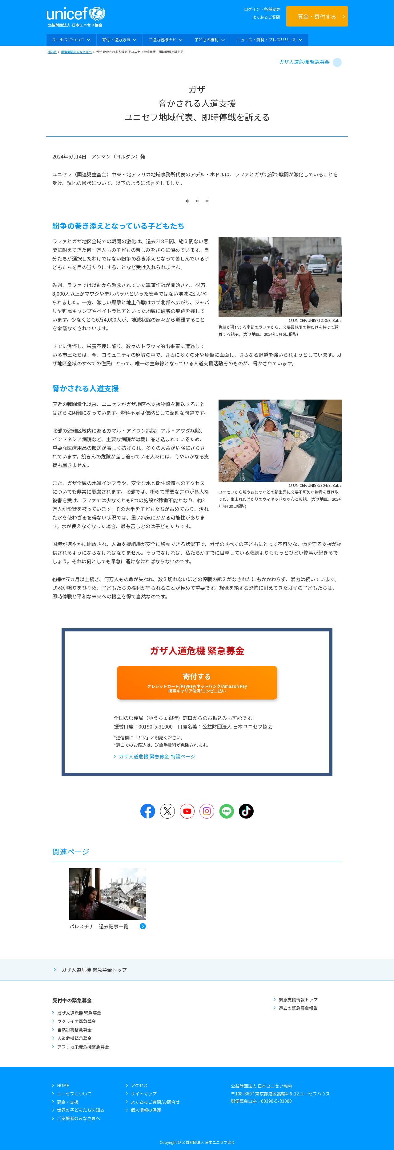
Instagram (206, 811)
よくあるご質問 (266, 17)
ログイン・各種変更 (262, 9)
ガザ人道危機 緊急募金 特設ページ (157, 756)
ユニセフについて (74, 1093)
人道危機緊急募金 (74, 1038)
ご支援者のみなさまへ (78, 1118)
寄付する (197, 682)
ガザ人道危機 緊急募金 (304, 61)
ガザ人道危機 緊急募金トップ (94, 969)
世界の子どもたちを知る (80, 1110)
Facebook (147, 811)
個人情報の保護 (146, 1110)
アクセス (139, 1085)
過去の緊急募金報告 (298, 1008)
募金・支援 (67, 1102)
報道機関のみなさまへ (76, 51)
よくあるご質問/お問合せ (155, 1102)
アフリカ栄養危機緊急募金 (83, 1047)
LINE (226, 811)
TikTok (246, 811)
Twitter (167, 811)
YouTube (187, 811)
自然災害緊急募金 (74, 1030)
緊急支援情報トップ (298, 999)
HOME (52, 51)
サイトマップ (144, 1093)
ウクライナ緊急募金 (76, 1021)
